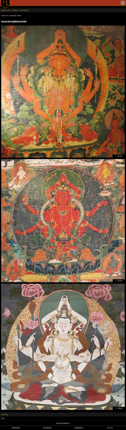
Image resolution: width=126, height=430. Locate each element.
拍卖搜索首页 (78, 428)
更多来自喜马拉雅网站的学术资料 (13, 22)
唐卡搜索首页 (47, 428)
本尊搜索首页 (15, 428)
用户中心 (110, 428)
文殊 (3, 418)
